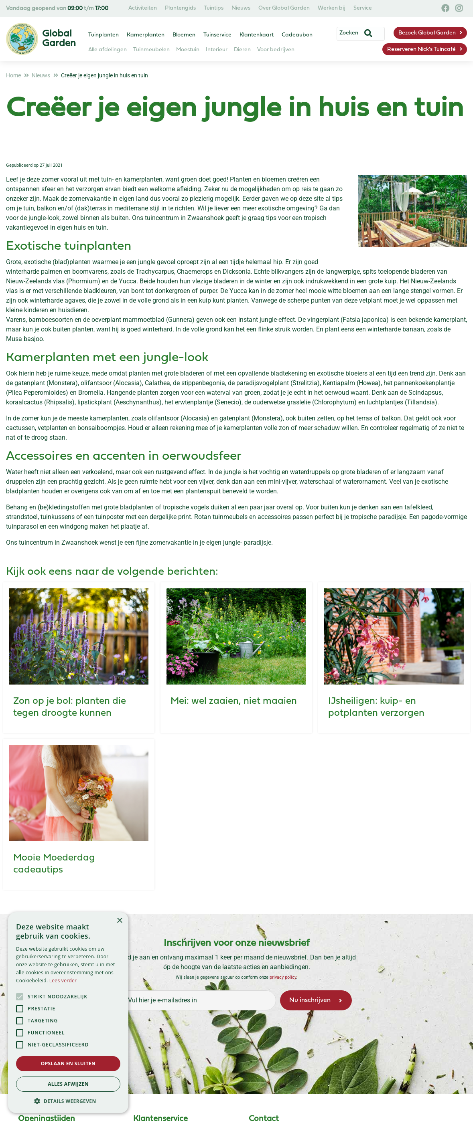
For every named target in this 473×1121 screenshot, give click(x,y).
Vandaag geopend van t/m (57, 8)
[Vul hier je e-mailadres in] (198, 1000)
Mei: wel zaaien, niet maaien (234, 701)
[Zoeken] (356, 33)
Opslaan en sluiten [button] (68, 1063)
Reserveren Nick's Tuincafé (421, 49)
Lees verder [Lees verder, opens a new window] (63, 980)
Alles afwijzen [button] (68, 1084)
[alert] (68, 1012)
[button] (68, 1101)
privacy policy (283, 977)
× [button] (119, 921)
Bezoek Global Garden (427, 33)
